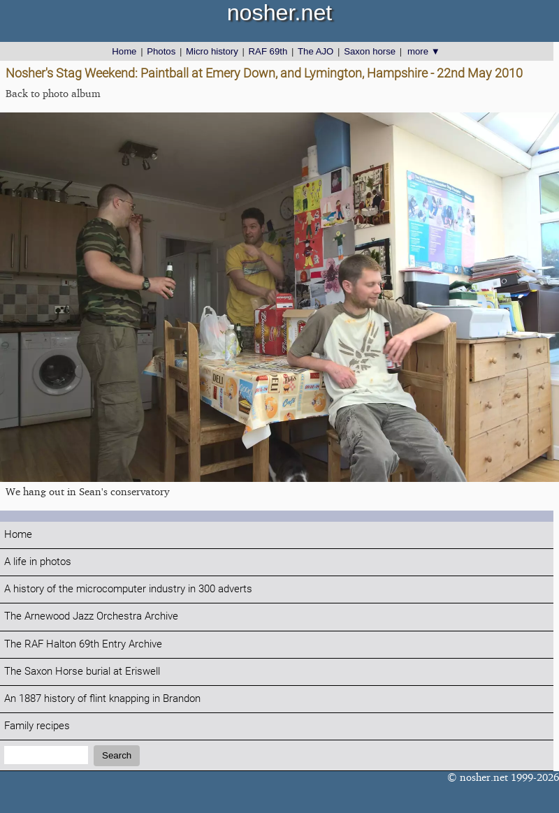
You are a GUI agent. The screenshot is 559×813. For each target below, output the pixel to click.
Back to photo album (53, 93)
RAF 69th (268, 51)
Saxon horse (369, 51)
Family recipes (37, 726)
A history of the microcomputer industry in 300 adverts (128, 589)
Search (116, 755)
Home (124, 51)
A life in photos (37, 562)
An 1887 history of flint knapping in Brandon (102, 699)
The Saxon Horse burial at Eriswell (82, 672)
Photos (161, 51)
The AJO (315, 51)
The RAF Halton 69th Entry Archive (83, 644)
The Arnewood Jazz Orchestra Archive (91, 616)
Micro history (212, 51)
